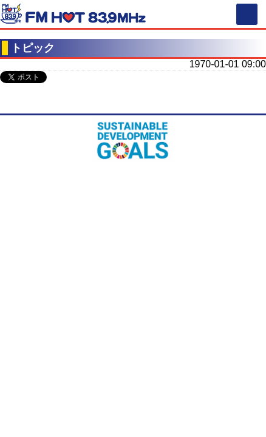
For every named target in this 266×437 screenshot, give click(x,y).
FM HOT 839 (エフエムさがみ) (73, 16)
